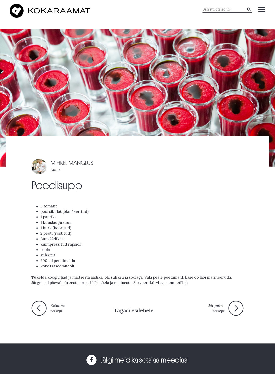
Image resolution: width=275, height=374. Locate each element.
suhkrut (47, 255)
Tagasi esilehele (134, 310)
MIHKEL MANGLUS (72, 163)
